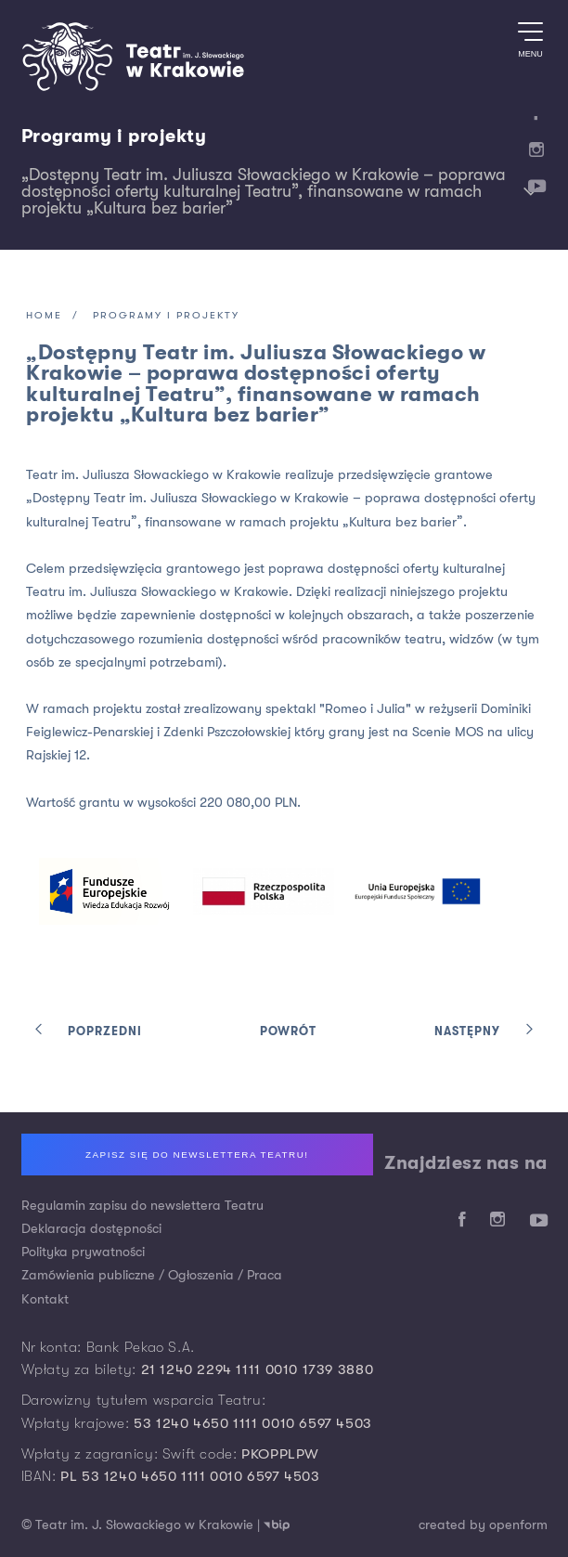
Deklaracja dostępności (91, 1229)
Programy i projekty (114, 136)
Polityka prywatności (83, 1252)
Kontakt (45, 1299)
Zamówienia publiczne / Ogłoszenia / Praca (151, 1275)
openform (518, 1525)
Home (44, 316)
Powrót (288, 1032)
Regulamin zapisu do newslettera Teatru (142, 1205)
